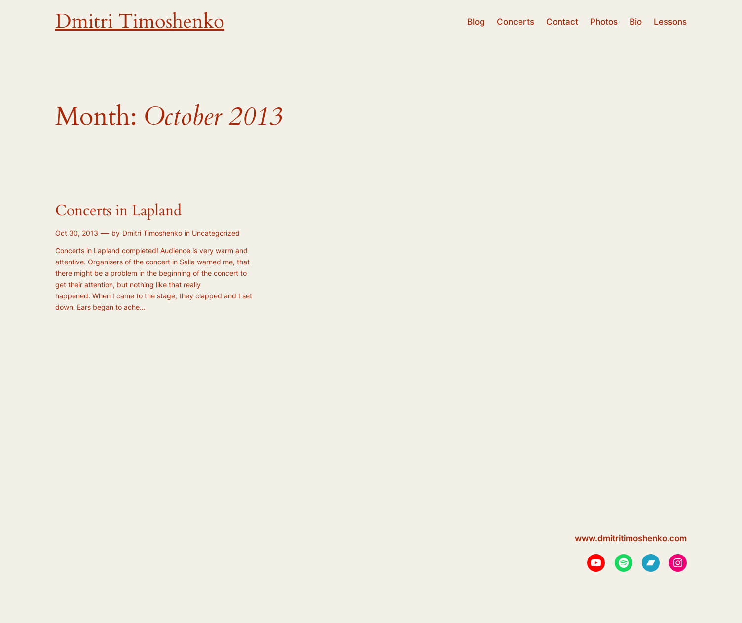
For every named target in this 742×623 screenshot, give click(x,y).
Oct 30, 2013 (76, 233)
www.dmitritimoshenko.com (631, 538)
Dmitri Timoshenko (139, 21)
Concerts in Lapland (118, 211)
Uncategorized (216, 233)
